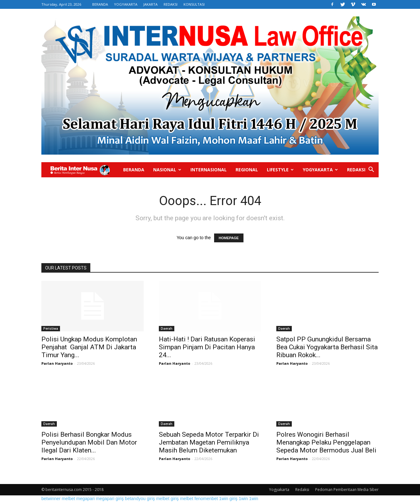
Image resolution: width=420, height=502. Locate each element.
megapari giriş (110, 498)
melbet (68, 498)
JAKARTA (150, 4)
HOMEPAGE (229, 238)
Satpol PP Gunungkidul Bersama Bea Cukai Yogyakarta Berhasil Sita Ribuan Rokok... (327, 347)
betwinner (51, 498)
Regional (247, 170)
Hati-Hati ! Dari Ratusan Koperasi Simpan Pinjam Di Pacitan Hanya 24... (207, 347)
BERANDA (100, 4)
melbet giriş (167, 498)
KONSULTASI (194, 4)
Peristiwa (50, 328)
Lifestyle (280, 170)
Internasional (208, 170)
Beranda (133, 170)
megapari (85, 498)
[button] (371, 170)
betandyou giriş (140, 498)
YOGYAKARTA (125, 4)
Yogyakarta (320, 170)
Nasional (167, 170)
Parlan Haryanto (57, 363)
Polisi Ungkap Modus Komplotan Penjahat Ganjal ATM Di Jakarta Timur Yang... (89, 347)
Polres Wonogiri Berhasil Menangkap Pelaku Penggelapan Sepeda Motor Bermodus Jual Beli (326, 442)
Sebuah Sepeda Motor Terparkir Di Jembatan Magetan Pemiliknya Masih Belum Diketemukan (209, 442)
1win (243, 498)
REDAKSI (170, 4)
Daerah (166, 328)
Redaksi (356, 170)
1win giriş (228, 498)
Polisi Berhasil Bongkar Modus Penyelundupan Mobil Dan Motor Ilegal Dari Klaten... (89, 442)
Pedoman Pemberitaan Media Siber (347, 489)
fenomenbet (206, 498)
